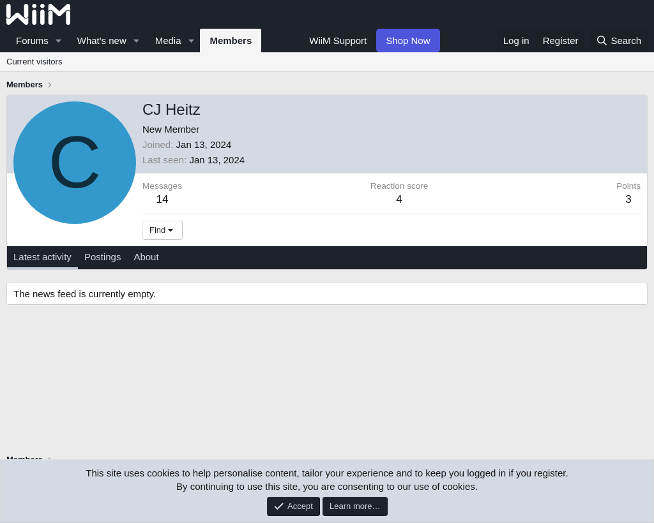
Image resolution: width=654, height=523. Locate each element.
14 (162, 199)
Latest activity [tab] (42, 256)
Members (230, 40)
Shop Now (408, 40)
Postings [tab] (102, 256)
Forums (32, 40)
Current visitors (34, 61)
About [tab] (145, 256)
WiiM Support (338, 40)
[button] (59, 40)
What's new (101, 40)
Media (168, 40)
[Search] (618, 40)
